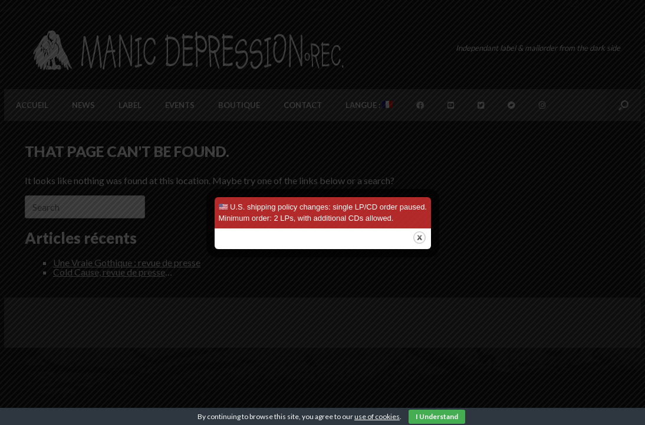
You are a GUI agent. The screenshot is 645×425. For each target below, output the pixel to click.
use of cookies (377, 416)
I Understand (437, 416)
